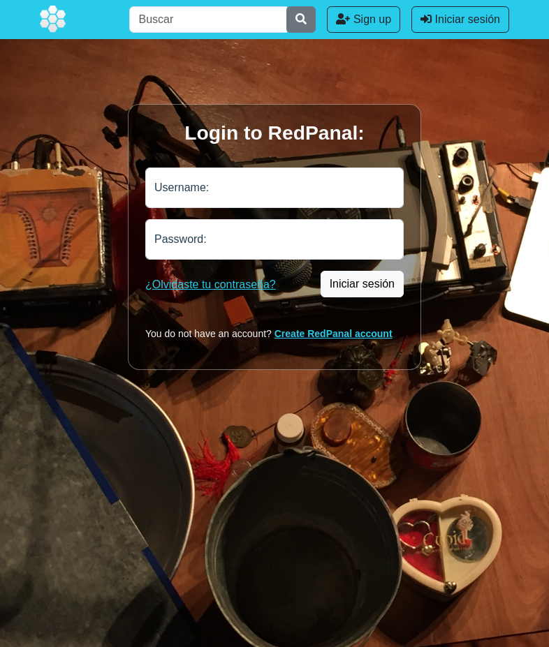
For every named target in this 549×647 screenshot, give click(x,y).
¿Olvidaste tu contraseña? (210, 284)
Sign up (363, 19)
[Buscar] (208, 19)
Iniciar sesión (460, 19)
